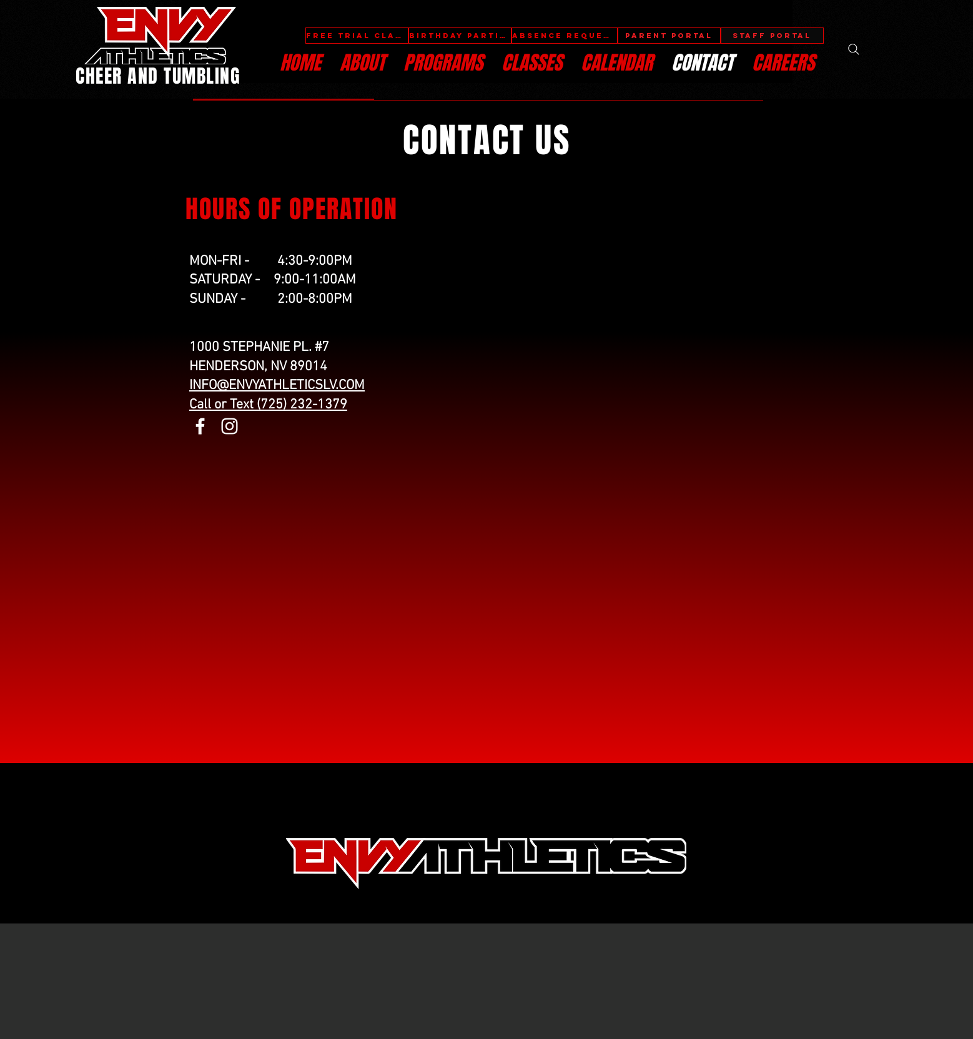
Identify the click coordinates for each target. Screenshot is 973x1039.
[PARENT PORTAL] (669, 35)
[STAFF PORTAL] (772, 35)
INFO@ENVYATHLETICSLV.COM (277, 385)
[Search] (854, 49)
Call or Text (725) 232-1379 (268, 404)
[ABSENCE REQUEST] (564, 35)
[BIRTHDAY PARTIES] (459, 35)
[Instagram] (229, 426)
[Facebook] (200, 426)
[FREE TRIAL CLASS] (356, 35)
